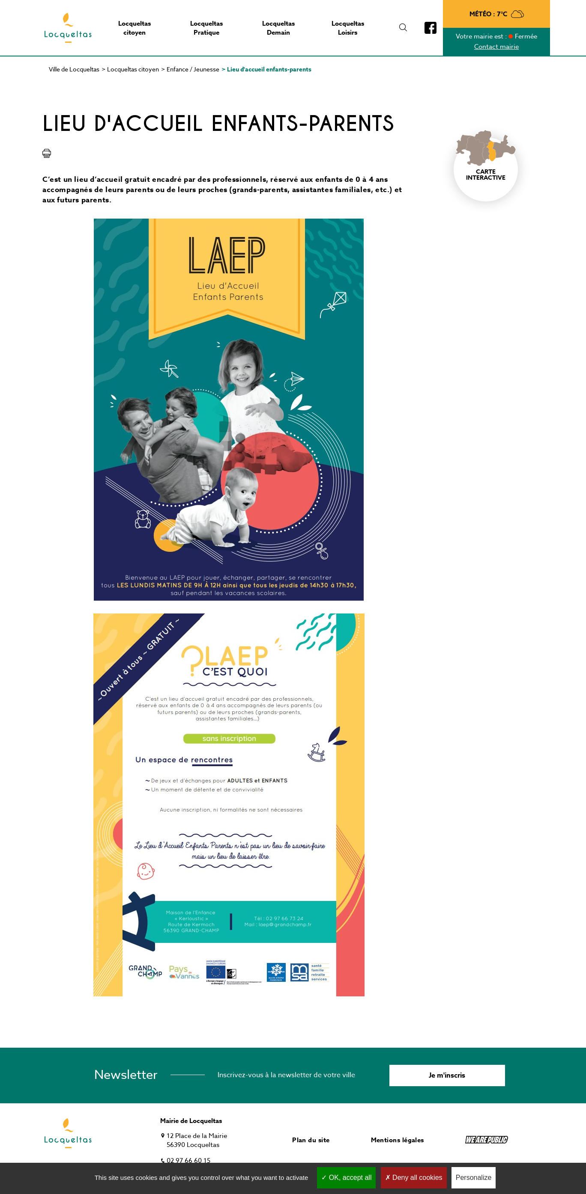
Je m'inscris (447, 1075)
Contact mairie (496, 46)
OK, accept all (346, 1177)
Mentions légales (397, 1139)
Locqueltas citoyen (133, 69)
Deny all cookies (413, 1177)
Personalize (474, 1177)
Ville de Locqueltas (74, 69)
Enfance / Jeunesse (193, 69)
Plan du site (310, 1139)
